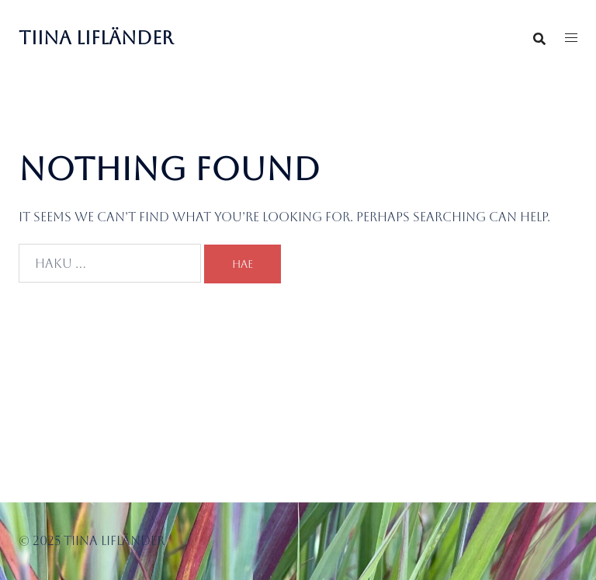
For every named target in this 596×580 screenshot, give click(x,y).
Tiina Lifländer (96, 38)
